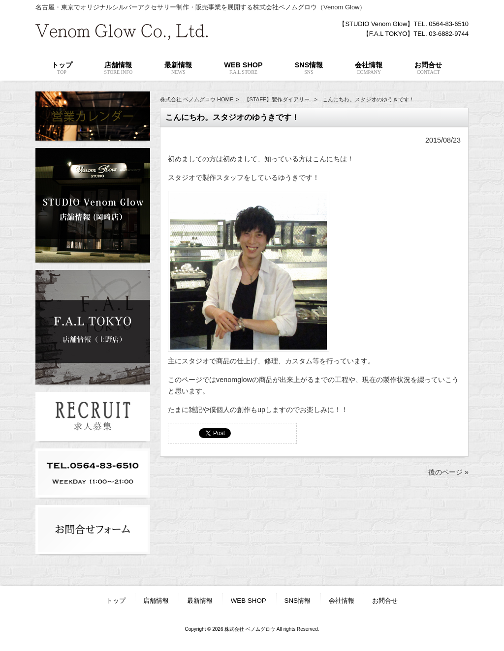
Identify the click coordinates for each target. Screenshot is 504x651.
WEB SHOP (248, 600)
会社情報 (341, 600)
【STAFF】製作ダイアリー (277, 99)
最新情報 (200, 600)
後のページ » (448, 472)
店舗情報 (156, 600)
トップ (116, 600)
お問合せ (385, 600)
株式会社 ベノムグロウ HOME (196, 99)
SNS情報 (297, 600)
